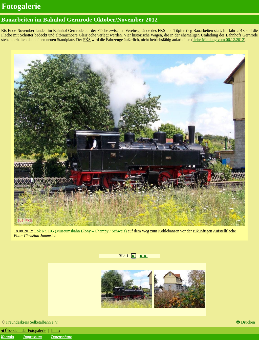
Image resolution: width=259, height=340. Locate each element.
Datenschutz (61, 337)
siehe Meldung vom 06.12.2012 (218, 39)
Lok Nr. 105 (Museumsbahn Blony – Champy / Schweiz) (80, 231)
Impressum (32, 337)
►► (144, 256)
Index (55, 330)
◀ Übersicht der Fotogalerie (23, 330)
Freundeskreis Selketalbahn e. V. (32, 322)
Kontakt (7, 337)
